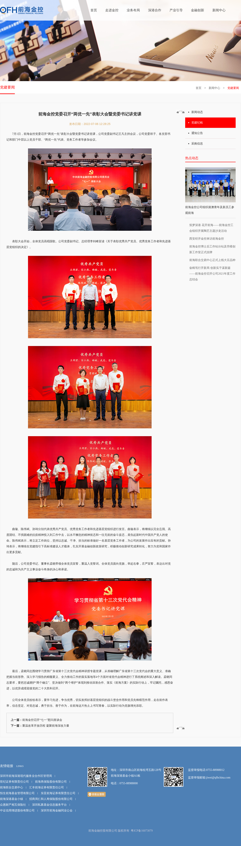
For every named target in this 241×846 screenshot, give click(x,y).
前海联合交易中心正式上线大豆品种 (212, 260)
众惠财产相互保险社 (13, 804)
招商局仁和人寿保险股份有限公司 (51, 799)
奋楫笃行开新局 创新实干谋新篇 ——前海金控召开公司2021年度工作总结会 (212, 273)
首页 (93, 10)
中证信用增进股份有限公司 (17, 810)
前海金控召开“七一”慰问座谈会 (42, 719)
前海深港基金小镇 (11, 799)
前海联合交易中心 (11, 787)
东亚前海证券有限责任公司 (58, 793)
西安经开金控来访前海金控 (206, 238)
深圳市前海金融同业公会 (57, 810)
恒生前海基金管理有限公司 (17, 793)
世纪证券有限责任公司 (14, 781)
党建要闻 (7, 87)
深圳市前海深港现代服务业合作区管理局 (26, 775)
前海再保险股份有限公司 (51, 781)
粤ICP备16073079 (142, 830)
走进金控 (111, 10)
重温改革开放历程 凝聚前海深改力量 (45, 725)
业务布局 (133, 10)
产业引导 (176, 10)
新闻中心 (219, 10)
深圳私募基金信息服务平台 (49, 804)
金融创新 (197, 10)
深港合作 (154, 10)
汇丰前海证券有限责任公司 (46, 787)
